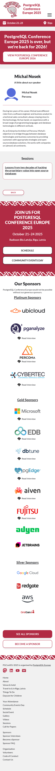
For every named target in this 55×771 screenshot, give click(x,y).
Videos (6, 719)
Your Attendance (10, 701)
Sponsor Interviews (11, 736)
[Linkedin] (11, 670)
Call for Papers (9, 726)
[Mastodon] (5, 670)
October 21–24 (15, 22)
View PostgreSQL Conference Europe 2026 (28, 57)
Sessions (7, 723)
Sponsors (7, 732)
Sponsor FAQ (9, 743)
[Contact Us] (24, 670)
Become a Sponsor (11, 739)
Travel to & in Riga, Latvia (14, 688)
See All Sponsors (27, 634)
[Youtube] (18, 670)
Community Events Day (27, 260)
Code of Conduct (10, 756)
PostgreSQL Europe (42, 665)
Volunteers (8, 752)
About (6, 681)
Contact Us (8, 759)
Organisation (9, 749)
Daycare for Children (12, 695)
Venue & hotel (9, 685)
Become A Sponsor (27, 643)
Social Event (8, 712)
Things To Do (9, 692)
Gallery (6, 715)
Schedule (27, 250)
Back (13, 192)
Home (5, 677)
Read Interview (29, 338)
